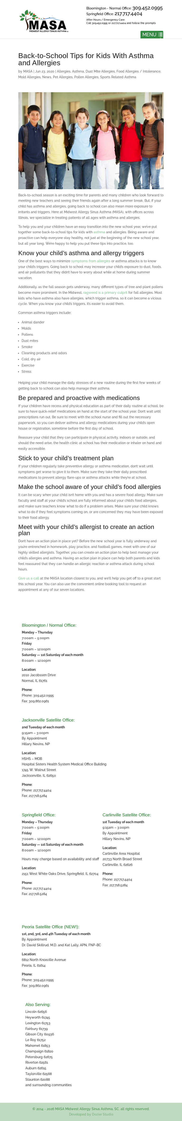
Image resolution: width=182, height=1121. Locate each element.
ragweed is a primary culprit (105, 292)
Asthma (78, 71)
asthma (99, 232)
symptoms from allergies (90, 261)
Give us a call (28, 578)
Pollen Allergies (86, 77)
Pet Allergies (63, 77)
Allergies (63, 71)
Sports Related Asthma (118, 77)
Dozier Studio (102, 1114)
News (46, 77)
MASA (28, 71)
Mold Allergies (29, 77)
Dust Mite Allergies (100, 71)
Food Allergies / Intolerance (138, 71)
